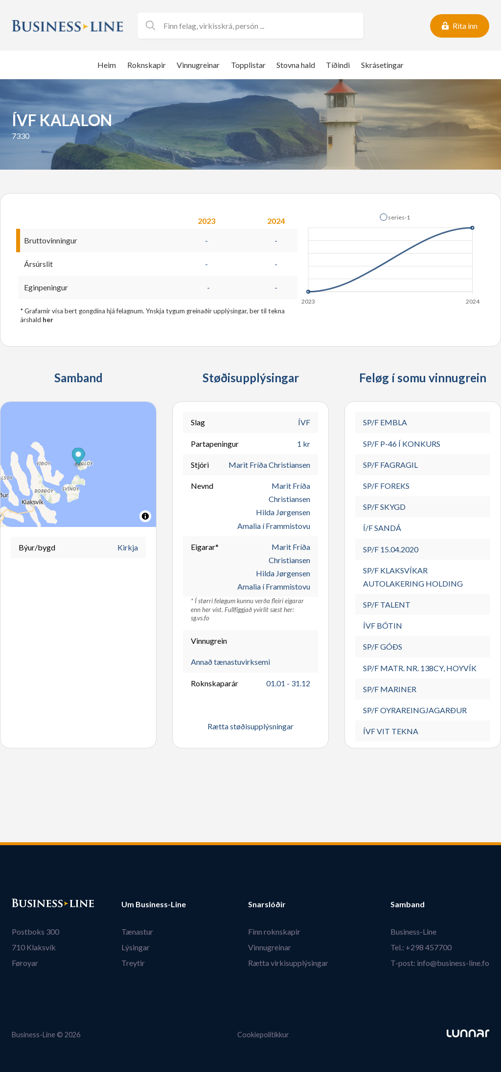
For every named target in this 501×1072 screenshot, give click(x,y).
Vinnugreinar (198, 64)
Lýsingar (135, 947)
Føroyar (25, 962)
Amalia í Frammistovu (273, 525)
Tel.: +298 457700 (421, 947)
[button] (395, 217)
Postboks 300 (35, 931)
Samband (407, 904)
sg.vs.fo (200, 618)
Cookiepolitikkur (263, 1034)
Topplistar (248, 64)
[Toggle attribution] (145, 516)
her (48, 320)
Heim (106, 64)
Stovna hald (295, 64)
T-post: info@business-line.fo (439, 962)
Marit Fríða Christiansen (269, 464)
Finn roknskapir (274, 931)
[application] (391, 256)
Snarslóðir (267, 904)
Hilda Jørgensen (283, 512)
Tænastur (137, 931)
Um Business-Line (153, 904)
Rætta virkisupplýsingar (288, 962)
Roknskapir (146, 64)
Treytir (133, 962)
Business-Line (413, 931)
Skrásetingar (382, 64)
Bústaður (29, 904)
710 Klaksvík (34, 947)
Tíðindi (338, 64)
